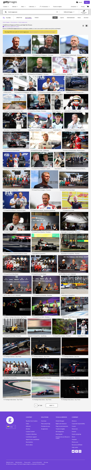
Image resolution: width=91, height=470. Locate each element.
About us (74, 421)
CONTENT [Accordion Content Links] (29, 417)
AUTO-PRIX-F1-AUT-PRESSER (67, 274)
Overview (43, 421)
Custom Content (30, 431)
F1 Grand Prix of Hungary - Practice (41, 190)
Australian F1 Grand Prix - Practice (70, 253)
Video (27, 423)
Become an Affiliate (77, 444)
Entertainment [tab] (71, 17)
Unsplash (74, 439)
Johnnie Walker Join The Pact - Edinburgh (14, 74)
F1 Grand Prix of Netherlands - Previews (71, 55)
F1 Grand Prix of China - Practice (12, 336)
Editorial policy (18, 462)
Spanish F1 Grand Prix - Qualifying (37, 336)
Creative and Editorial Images (47, 32)
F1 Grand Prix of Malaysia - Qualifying (42, 168)
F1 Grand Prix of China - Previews (62, 336)
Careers (74, 426)
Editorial (28, 426)
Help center (75, 447)
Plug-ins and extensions (62, 426)
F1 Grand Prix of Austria (10, 232)
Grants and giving (76, 434)
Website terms (9, 462)
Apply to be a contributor (32, 439)
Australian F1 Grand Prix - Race (73, 111)
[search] (6, 12)
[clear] (58, 12)
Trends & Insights (60, 429)
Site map (46, 462)
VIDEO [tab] (37, 17)
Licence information (37, 462)
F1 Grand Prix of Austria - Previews (41, 232)
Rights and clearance (61, 423)
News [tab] (79, 17)
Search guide (59, 434)
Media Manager (60, 421)
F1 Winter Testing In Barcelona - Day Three (15, 317)
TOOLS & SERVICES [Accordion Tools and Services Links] (61, 417)
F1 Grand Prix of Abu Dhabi (11, 190)
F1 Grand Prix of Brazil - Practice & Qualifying (50, 92)
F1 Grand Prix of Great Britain (11, 150)
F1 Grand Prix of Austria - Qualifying (62, 74)
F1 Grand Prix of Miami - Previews (37, 111)
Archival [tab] (86, 17)
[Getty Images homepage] (10, 2)
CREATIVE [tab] (19, 17)
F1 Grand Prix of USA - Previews (41, 317)
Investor (74, 431)
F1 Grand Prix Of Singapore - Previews (43, 55)
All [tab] (55, 17)
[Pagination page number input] (35, 405)
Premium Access (45, 426)
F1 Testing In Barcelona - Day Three (13, 399)
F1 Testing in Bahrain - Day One (70, 356)
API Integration (60, 431)
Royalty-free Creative (31, 421)
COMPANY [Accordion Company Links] (75, 417)
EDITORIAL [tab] (28, 17)
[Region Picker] (11, 427)
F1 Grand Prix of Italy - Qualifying (40, 150)
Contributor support (31, 437)
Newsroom (75, 429)
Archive (28, 429)
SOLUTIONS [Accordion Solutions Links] (44, 417)
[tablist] (27, 18)
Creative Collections (31, 434)
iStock (73, 437)
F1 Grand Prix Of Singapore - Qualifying (75, 130)
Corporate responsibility (78, 423)
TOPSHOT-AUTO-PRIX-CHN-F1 (70, 317)
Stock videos (29, 444)
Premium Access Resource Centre (63, 437)
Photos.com (75, 442)
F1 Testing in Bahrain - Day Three (12, 356)
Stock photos (29, 442)
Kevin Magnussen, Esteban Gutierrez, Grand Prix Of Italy (19, 253)
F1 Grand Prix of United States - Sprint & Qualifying (17, 111)
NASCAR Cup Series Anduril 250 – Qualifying (78, 92)
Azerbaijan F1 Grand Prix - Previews (70, 232)
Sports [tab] (62, 17)
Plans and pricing (45, 423)
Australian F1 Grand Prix (34, 130)
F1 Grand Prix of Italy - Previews (12, 55)
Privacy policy (27, 462)
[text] (32, 12)
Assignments (44, 429)
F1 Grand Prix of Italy (68, 210)
